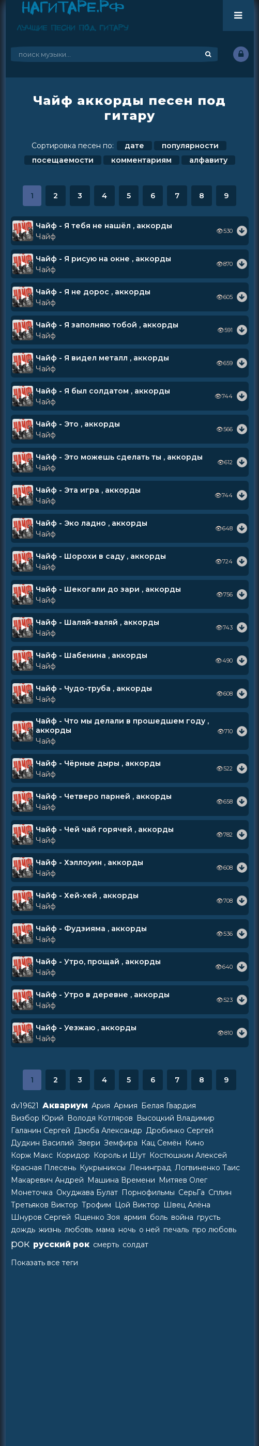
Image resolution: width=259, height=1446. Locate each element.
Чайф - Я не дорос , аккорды (93, 291)
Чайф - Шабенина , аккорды (91, 655)
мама (105, 1229)
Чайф (46, 236)
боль (158, 1217)
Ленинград (150, 1167)
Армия (126, 1105)
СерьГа (191, 1192)
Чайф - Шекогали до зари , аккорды (108, 589)
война (182, 1217)
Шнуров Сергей (41, 1217)
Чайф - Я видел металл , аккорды (102, 358)
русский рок (61, 1244)
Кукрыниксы (103, 1167)
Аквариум (65, 1105)
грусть (208, 1217)
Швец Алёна (186, 1204)
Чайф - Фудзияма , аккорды (91, 928)
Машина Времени (121, 1180)
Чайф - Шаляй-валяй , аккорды (97, 622)
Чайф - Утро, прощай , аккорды (98, 961)
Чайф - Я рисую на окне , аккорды (103, 258)
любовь (79, 1229)
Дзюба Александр (108, 1130)
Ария (101, 1105)
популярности (190, 145)
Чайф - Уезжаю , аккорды (86, 1027)
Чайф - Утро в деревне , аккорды (103, 994)
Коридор (73, 1155)
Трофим (96, 1204)
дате (134, 145)
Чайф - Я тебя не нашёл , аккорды (104, 225)
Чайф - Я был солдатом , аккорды (103, 391)
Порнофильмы (148, 1192)
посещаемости (63, 160)
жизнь (50, 1229)
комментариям (141, 160)
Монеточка (32, 1192)
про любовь (214, 1229)
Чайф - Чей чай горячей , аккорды (105, 829)
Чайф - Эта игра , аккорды (88, 490)
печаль (176, 1229)
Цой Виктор (137, 1204)
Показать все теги (44, 1262)
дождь (23, 1229)
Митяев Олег (183, 1180)
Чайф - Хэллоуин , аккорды (89, 862)
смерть (106, 1244)
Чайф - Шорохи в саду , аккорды (101, 556)
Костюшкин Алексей (188, 1155)
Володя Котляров (100, 1118)
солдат (135, 1244)
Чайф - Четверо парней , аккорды (104, 796)
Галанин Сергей (40, 1130)
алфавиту (208, 160)
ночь (126, 1229)
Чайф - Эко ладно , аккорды (91, 523)
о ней (149, 1229)
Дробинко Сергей (180, 1130)
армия (135, 1217)
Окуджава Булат (87, 1192)
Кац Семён (161, 1143)
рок (20, 1243)
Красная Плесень (43, 1167)
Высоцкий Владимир (175, 1118)
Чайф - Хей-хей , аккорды (87, 895)
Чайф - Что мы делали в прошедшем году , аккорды (122, 725)
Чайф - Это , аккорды (78, 424)
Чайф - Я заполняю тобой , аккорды (107, 324)
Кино (194, 1143)
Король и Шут (120, 1155)
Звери (89, 1143)
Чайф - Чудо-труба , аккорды (94, 688)
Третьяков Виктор (44, 1204)
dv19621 (25, 1105)
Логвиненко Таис (207, 1167)
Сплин (220, 1192)
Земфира (121, 1143)
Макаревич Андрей (47, 1180)
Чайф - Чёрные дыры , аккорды (98, 763)
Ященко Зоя (97, 1217)
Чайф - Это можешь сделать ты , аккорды (119, 457)
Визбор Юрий (37, 1118)
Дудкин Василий (42, 1143)
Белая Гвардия (168, 1105)
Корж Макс (32, 1155)
